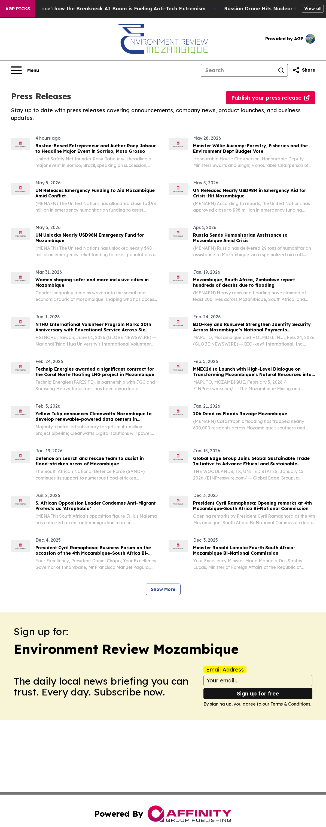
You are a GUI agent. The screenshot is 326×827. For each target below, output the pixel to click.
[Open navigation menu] (25, 70)
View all (312, 8)
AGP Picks (17, 8)
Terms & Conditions (290, 704)
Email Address (225, 669)
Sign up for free (258, 693)
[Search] (238, 70)
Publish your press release (270, 97)
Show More (163, 589)
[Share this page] (303, 70)
